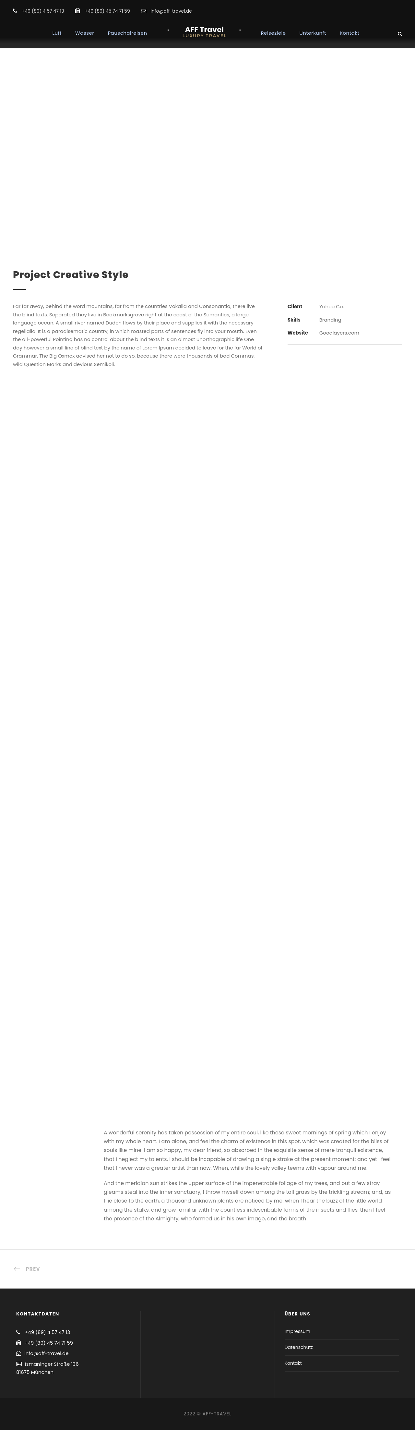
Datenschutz (299, 1347)
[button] (401, 9)
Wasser (84, 33)
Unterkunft (313, 33)
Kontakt (349, 33)
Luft (57, 33)
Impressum (297, 1331)
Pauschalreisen (127, 33)
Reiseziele (273, 33)
